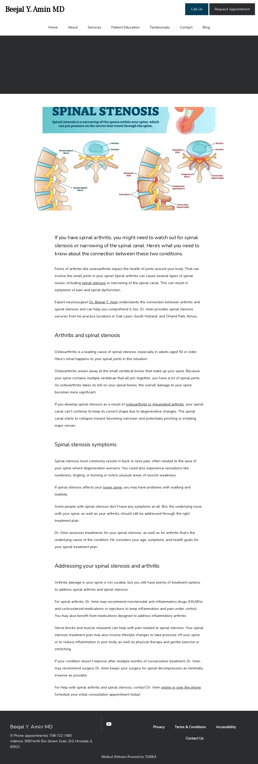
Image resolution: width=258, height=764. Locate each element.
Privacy (159, 727)
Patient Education (125, 27)
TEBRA (150, 757)
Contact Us (195, 738)
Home (53, 27)
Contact (186, 27)
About (73, 27)
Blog (206, 27)
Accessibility (226, 727)
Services (94, 27)
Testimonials (160, 27)
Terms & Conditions (190, 727)
